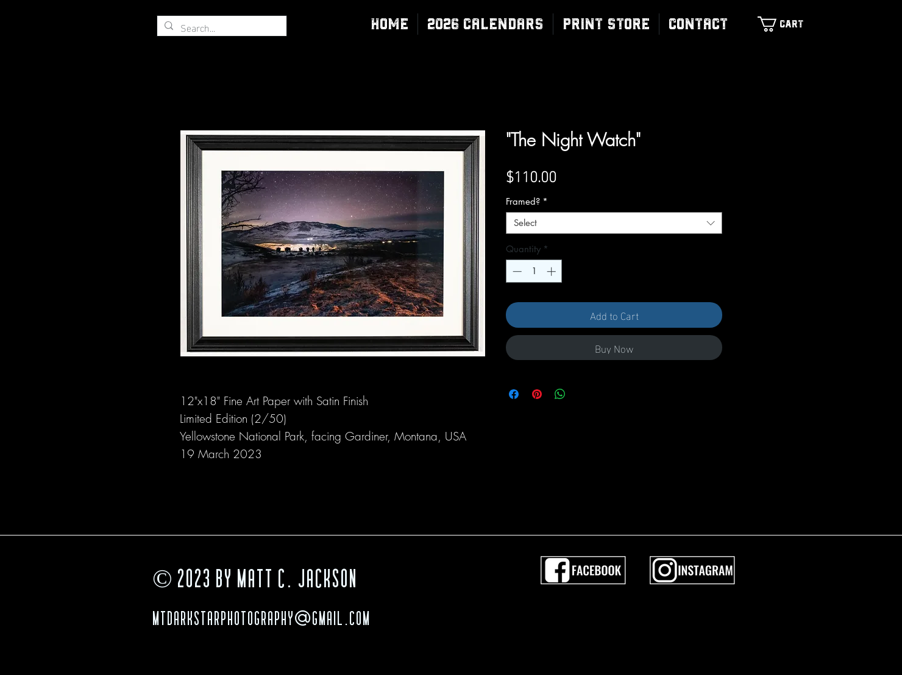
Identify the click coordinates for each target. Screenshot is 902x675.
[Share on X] (583, 394)
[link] (787, 24)
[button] (606, 24)
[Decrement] (516, 271)
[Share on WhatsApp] (560, 394)
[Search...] (220, 27)
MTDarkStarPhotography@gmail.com (261, 620)
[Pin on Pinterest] (537, 394)
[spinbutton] (534, 271)
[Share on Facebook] (513, 394)
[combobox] (614, 223)
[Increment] (552, 271)
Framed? (527, 201)
